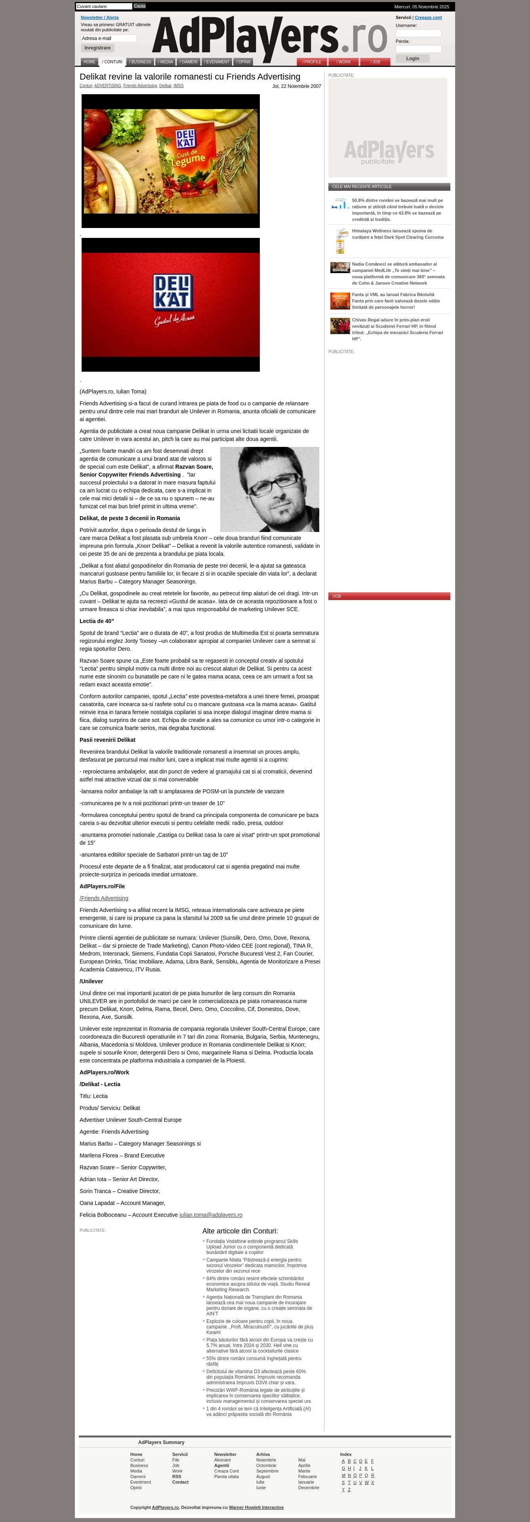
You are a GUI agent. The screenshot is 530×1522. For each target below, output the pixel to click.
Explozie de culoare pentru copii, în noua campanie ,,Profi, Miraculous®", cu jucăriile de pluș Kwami (259, 1327)
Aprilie (304, 1465)
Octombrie (266, 1465)
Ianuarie (306, 1482)
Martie (304, 1471)
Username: (406, 25)
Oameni (138, 1476)
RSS (176, 1476)
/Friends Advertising (104, 898)
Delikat (165, 86)
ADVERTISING (107, 86)
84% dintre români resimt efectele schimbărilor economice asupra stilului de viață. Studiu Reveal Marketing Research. (258, 1284)
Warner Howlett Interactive (256, 1507)
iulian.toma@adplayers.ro (210, 1215)
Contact (180, 1482)
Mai (301, 1459)
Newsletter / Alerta (100, 17)
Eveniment (140, 1482)
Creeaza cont (428, 17)
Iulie (260, 1482)
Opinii (135, 1487)
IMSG (178, 86)
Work (177, 1471)
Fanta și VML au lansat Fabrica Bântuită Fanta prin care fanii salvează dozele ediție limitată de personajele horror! (396, 301)
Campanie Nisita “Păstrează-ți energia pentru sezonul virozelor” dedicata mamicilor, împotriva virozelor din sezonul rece (256, 1265)
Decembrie (308, 1487)
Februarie (307, 1476)
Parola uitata (226, 1476)
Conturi (86, 86)
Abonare (222, 1459)
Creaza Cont (226, 1471)
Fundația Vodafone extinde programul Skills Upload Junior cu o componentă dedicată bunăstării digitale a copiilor (252, 1247)
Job (175, 1465)
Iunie (261, 1487)
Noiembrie (266, 1459)
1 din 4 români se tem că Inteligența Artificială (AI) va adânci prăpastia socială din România (258, 1411)
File (175, 1459)
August (263, 1476)
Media (136, 1471)
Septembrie (267, 1471)
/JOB (336, 596)
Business (139, 1465)
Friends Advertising (140, 86)
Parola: (403, 41)
